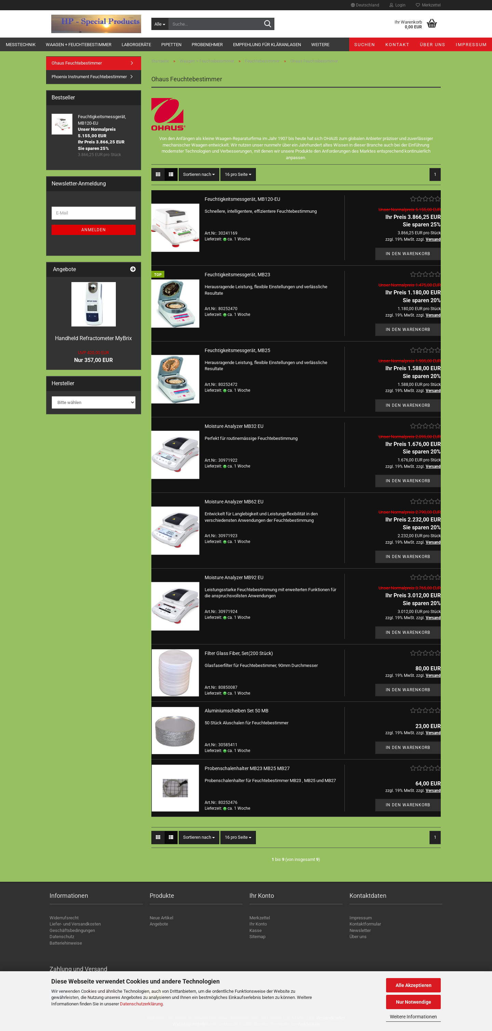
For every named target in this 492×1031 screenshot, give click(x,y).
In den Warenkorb (408, 253)
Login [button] (398, 5)
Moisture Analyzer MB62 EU (234, 501)
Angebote (159, 923)
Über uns (433, 44)
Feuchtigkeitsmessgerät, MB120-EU (242, 199)
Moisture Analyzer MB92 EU (234, 577)
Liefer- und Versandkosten (75, 923)
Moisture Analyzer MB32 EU (234, 426)
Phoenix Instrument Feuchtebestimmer (89, 76)
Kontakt (397, 44)
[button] (365, 5)
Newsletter (360, 930)
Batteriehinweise (66, 943)
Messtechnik (21, 44)
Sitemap (257, 936)
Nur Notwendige (413, 1002)
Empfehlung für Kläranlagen (267, 44)
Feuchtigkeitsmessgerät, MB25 (237, 350)
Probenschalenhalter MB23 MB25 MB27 (247, 768)
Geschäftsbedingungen (72, 930)
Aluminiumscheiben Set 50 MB (237, 710)
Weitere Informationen (413, 1016)
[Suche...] (159, 24)
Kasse (255, 930)
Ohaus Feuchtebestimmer (77, 63)
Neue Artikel (161, 917)
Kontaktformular (365, 923)
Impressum (471, 44)
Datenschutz (62, 936)
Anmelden (93, 229)
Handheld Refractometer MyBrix (93, 338)
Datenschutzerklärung (141, 1003)
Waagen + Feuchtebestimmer (78, 44)
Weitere (320, 44)
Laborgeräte (136, 44)
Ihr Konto (258, 923)
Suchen (364, 44)
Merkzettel (428, 5)
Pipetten (171, 44)
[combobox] (199, 174)
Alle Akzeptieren (414, 985)
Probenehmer (207, 44)
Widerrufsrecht (64, 917)
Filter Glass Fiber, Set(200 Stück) (239, 653)
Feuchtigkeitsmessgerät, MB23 (237, 274)
